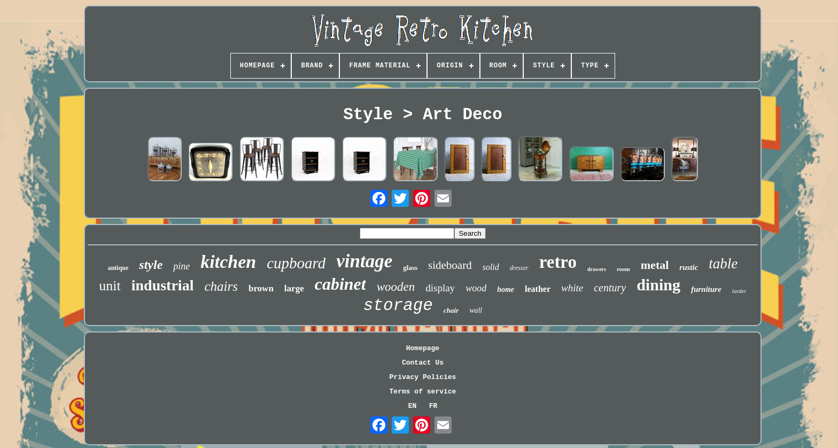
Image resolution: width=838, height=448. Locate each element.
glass (410, 268)
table (723, 264)
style (150, 265)
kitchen (228, 262)
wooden (396, 286)
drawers (596, 269)
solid (491, 267)
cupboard (296, 263)
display (440, 287)
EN (412, 406)
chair (451, 310)
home (505, 289)
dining (658, 284)
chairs (221, 286)
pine (181, 266)
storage (398, 305)
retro (558, 262)
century (610, 287)
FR (433, 406)
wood (475, 288)
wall (475, 310)
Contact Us (423, 363)
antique (118, 268)
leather (537, 288)
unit (109, 285)
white (572, 287)
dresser (519, 268)
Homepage (422, 348)
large (294, 288)
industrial (162, 285)
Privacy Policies (423, 377)
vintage (364, 261)
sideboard (450, 265)
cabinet (340, 283)
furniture (706, 289)
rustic (688, 267)
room (623, 269)
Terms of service (423, 392)
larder (739, 291)
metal (655, 265)
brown (261, 288)
